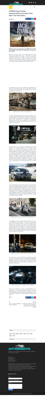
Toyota (34, 335)
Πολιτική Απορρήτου (12, 362)
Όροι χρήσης (10, 361)
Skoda (30, 335)
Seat (27, 335)
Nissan (20, 335)
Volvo (10, 337)
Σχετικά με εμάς (11, 363)
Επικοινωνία (10, 358)
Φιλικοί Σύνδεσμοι (12, 359)
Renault (24, 335)
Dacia (13, 335)
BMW (10, 335)
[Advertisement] (22, 321)
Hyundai (16, 335)
